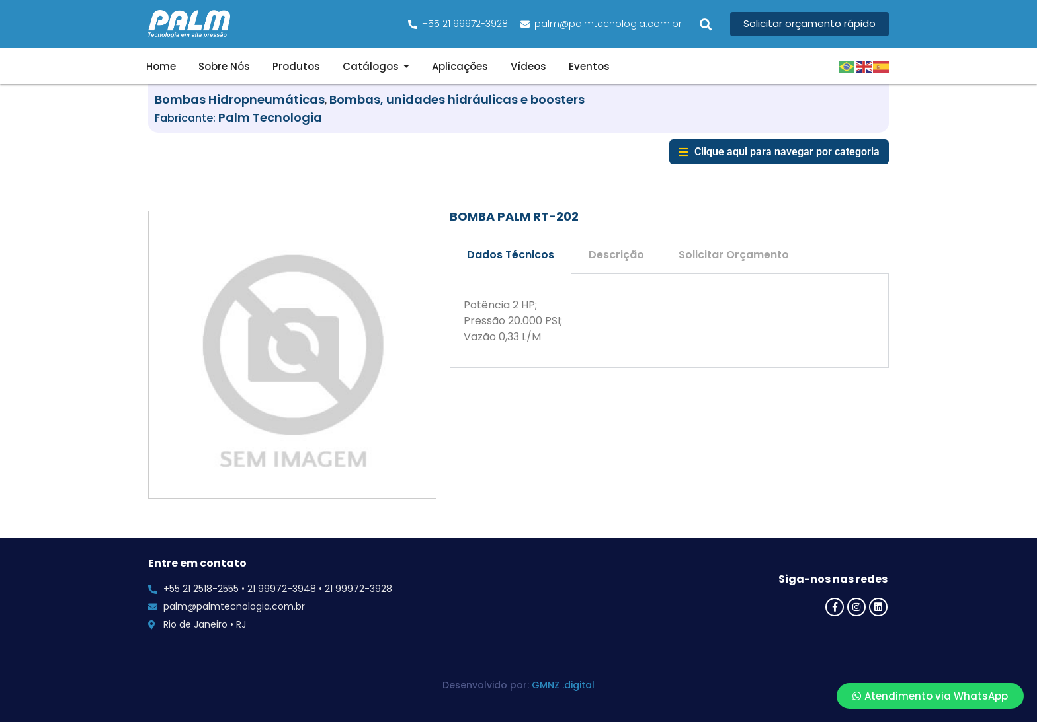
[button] (706, 24)
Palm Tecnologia (270, 117)
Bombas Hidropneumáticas (240, 99)
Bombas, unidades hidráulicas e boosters (457, 99)
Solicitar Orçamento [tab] (734, 254)
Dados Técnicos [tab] (510, 254)
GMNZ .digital (563, 685)
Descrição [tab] (616, 254)
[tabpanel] (669, 321)
